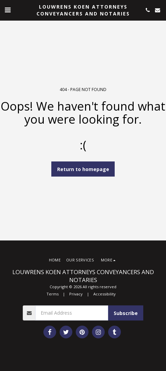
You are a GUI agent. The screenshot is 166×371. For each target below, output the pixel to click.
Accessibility (104, 293)
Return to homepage (83, 169)
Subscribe (126, 313)
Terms (52, 293)
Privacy (76, 293)
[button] (7, 10)
